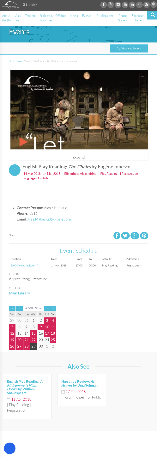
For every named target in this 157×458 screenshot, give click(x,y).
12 (12, 333)
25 (53, 340)
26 (12, 346)
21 (26, 340)
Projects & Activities (46, 18)
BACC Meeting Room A (24, 265)
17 (47, 333)
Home (12, 61)
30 (41, 346)
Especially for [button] (138, 18)
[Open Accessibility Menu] (9, 448)
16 (41, 333)
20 (19, 340)
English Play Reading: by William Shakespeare (25, 387)
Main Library (19, 293)
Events (20, 61)
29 (33, 346)
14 (26, 333)
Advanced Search (129, 48)
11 (53, 327)
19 (12, 340)
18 (53, 333)
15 (33, 333)
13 (19, 333)
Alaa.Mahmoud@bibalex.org (49, 219)
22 (33, 340)
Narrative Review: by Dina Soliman (79, 383)
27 (19, 346)
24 (47, 340)
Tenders (30, 15)
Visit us (18, 18)
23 (41, 340)
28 (26, 346)
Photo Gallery (123, 18)
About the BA (6, 18)
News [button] (75, 15)
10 (47, 327)
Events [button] (88, 15)
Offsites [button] (62, 15)
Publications (105, 15)
